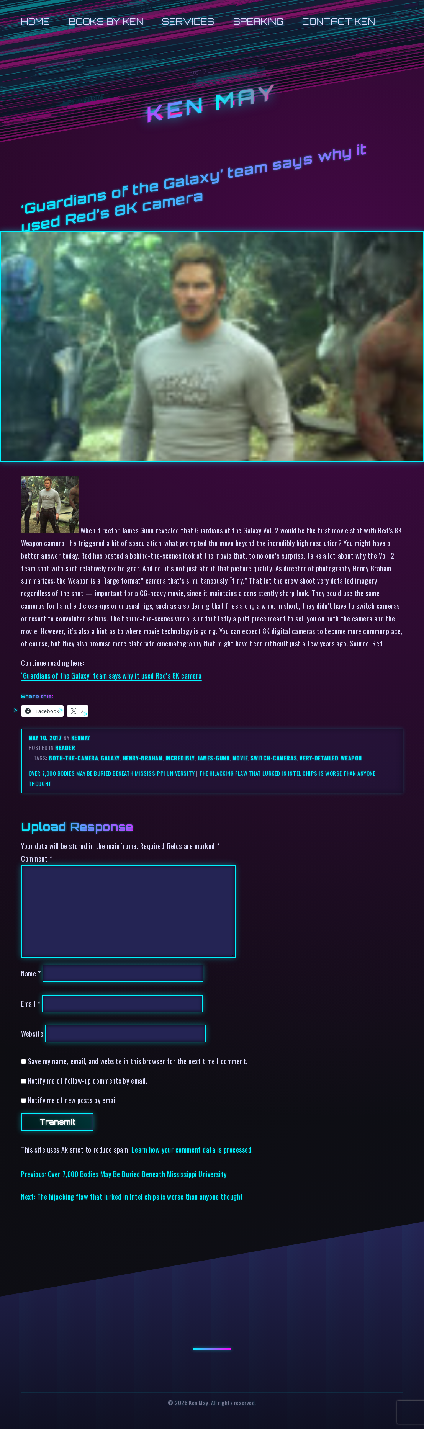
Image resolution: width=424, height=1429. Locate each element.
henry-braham (143, 758)
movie (240, 758)
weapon (351, 758)
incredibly (180, 758)
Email (30, 1003)
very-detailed (319, 758)
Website (32, 1033)
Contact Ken (338, 21)
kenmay (80, 738)
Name (31, 973)
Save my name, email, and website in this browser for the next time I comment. (138, 1061)
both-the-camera (73, 758)
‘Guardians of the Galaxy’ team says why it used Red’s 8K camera (111, 675)
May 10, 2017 (46, 738)
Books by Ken (106, 21)
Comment (36, 858)
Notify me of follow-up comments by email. (87, 1080)
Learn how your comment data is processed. (192, 1149)
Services (188, 21)
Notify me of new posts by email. (73, 1100)
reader (65, 748)
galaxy (110, 758)
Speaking (258, 21)
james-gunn (213, 758)
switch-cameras (273, 758)
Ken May (211, 103)
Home (35, 21)
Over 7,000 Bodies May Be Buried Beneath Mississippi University (112, 773)
